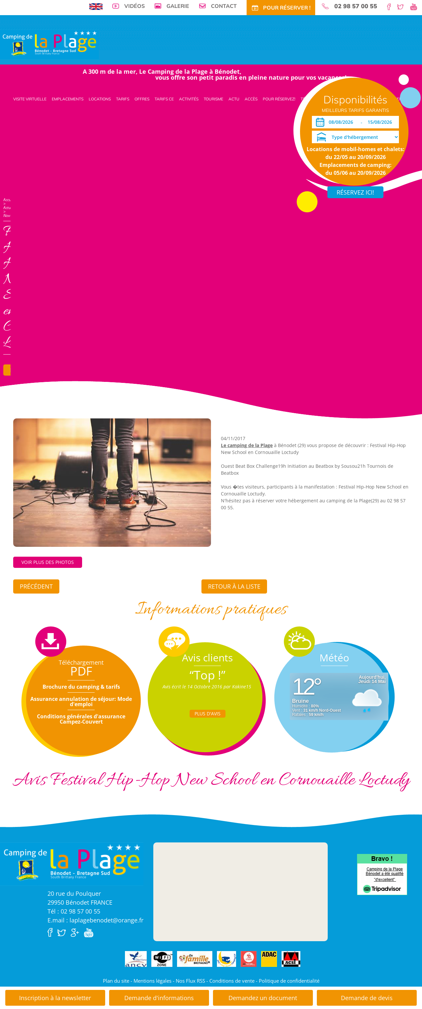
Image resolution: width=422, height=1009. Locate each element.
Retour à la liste (234, 586)
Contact (224, 6)
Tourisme (213, 98)
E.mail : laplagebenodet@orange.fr (95, 920)
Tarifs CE (164, 98)
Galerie (177, 6)
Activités (188, 98)
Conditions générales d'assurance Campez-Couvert (81, 719)
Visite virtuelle (29, 98)
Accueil (9, 199)
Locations (100, 98)
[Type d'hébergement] (355, 137)
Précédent (36, 586)
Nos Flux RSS (190, 980)
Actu (233, 98)
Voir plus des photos (47, 562)
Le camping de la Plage (247, 445)
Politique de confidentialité (289, 980)
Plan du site (116, 980)
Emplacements (67, 98)
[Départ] (381, 122)
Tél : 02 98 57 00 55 (73, 911)
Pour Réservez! (279, 98)
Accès (251, 98)
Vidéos (134, 6)
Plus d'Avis (208, 713)
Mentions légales (152, 980)
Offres (142, 98)
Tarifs (122, 98)
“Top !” (208, 675)
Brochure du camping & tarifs (81, 686)
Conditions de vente (232, 980)
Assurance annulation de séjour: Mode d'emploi (81, 701)
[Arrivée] (342, 122)
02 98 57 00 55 (355, 6)
